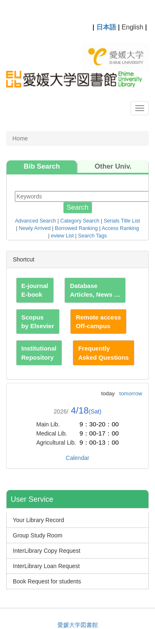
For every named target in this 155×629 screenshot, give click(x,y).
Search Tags (92, 236)
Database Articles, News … (95, 290)
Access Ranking (120, 228)
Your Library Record (38, 520)
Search (77, 207)
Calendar (77, 458)
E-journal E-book (34, 290)
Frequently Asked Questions (103, 352)
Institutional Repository (39, 352)
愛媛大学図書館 (77, 625)
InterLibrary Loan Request (46, 566)
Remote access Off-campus (98, 321)
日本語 (106, 27)
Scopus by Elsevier (37, 321)
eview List (62, 236)
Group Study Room (37, 535)
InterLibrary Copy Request (46, 550)
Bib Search (42, 166)
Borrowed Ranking (76, 228)
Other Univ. (113, 166)
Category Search (80, 221)
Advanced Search (35, 221)
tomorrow (130, 393)
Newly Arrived (35, 228)
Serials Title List (122, 221)
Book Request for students (47, 581)
